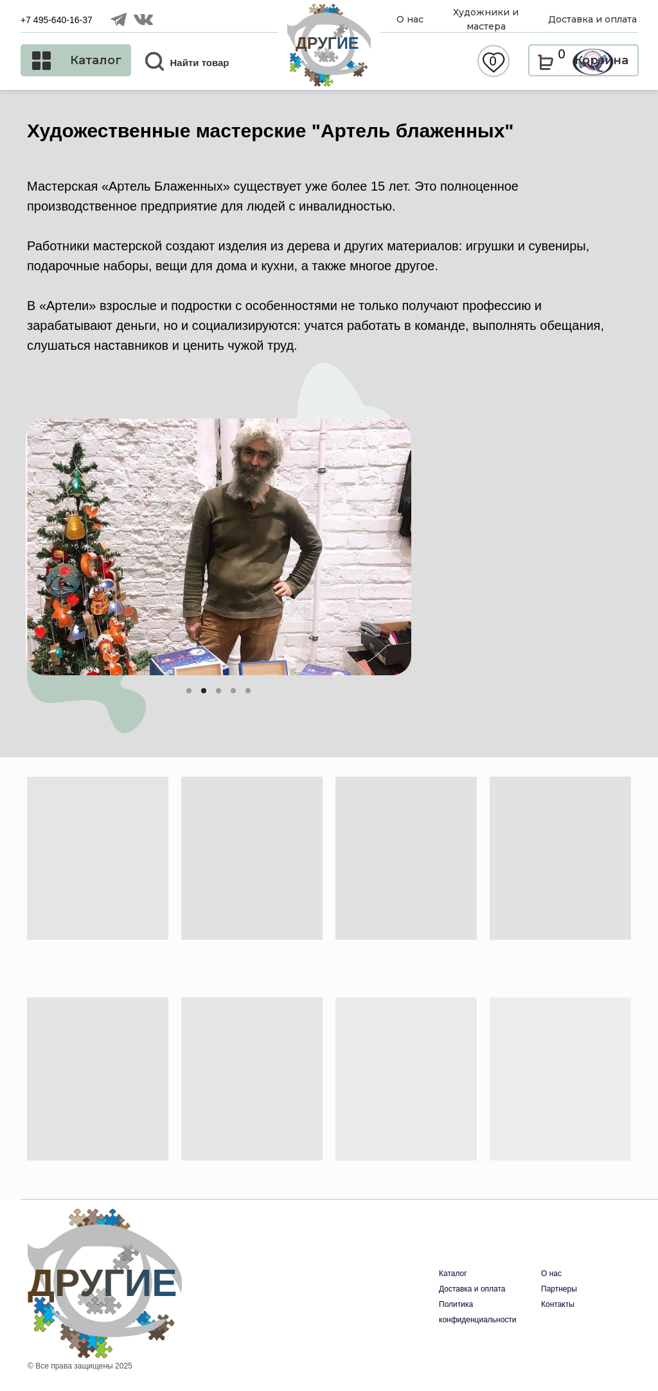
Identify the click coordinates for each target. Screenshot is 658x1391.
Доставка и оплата (472, 1288)
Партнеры (559, 1288)
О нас (551, 1273)
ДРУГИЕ (327, 43)
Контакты (557, 1304)
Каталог (453, 1273)
